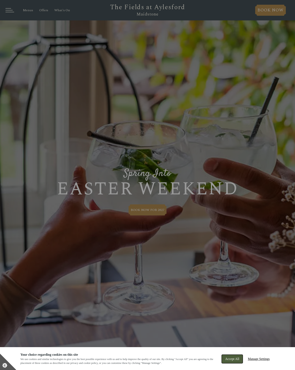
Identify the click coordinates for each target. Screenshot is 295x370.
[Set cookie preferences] (8, 362)
